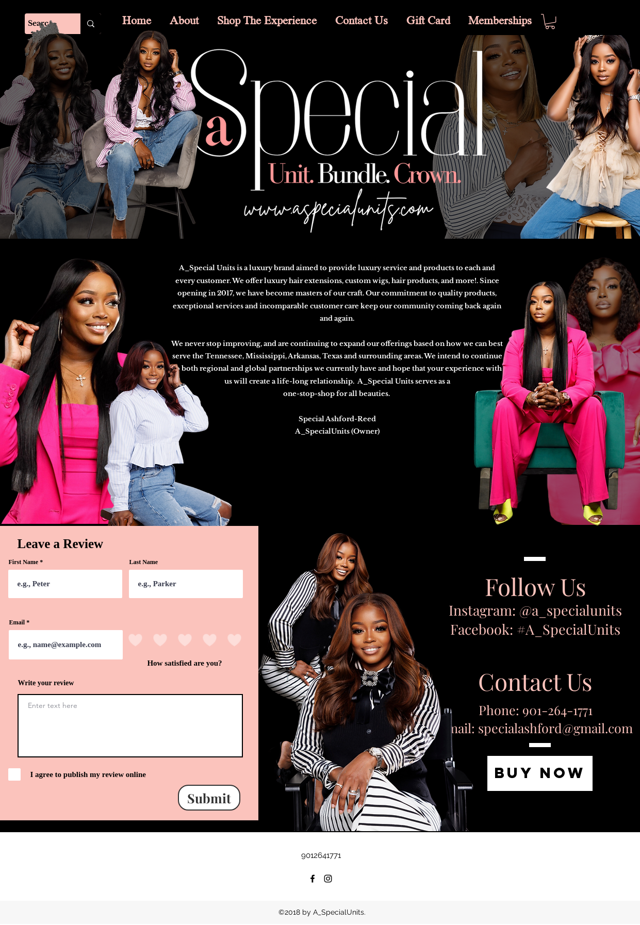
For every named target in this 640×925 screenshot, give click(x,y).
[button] (550, 21)
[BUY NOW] (540, 773)
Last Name (143, 562)
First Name (24, 562)
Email (17, 622)
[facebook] (312, 878)
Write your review (46, 683)
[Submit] (209, 798)
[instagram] (328, 878)
